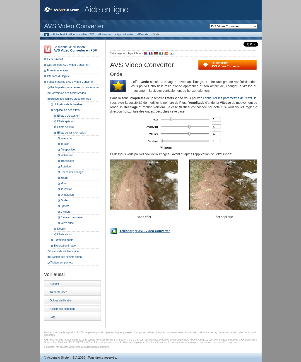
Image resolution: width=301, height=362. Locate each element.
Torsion (65, 144)
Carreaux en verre (72, 217)
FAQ (52, 317)
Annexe (54, 283)
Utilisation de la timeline (68, 104)
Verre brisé (67, 223)
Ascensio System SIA (62, 357)
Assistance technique (62, 308)
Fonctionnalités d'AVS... (83, 34)
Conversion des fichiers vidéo (68, 93)
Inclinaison (67, 155)
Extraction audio (63, 240)
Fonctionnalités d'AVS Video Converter (70, 81)
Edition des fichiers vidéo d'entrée (71, 98)
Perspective (68, 149)
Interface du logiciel (58, 76)
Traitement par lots (62, 262)
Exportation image (65, 245)
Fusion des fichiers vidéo (65, 251)
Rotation (66, 166)
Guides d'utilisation (61, 300)
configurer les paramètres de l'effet (227, 98)
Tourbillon (66, 189)
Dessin (61, 228)
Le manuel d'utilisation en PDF (75, 48)
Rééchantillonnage (72, 172)
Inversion (66, 138)
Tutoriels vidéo (58, 292)
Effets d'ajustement (68, 115)
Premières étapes (57, 70)
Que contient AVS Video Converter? (68, 64)
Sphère (65, 206)
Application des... (125, 34)
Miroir (64, 183)
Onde (64, 200)
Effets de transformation (71, 132)
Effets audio (64, 234)
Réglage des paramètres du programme (75, 87)
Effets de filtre (65, 127)
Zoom (64, 177)
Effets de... (144, 34)
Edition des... (106, 34)
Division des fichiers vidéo (66, 257)
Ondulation (67, 194)
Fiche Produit (60, 34)
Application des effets (67, 110)
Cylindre (66, 211)
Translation (67, 160)
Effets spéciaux (66, 121)
